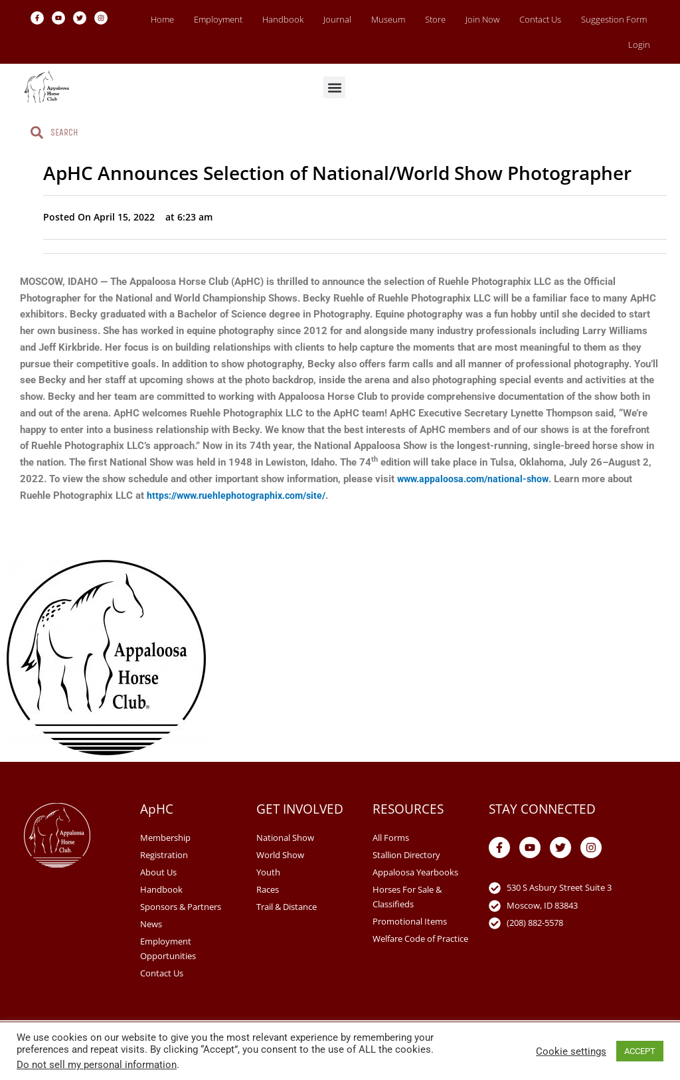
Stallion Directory (406, 855)
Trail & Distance (286, 907)
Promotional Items (410, 921)
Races (267, 889)
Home (162, 19)
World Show (280, 855)
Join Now (482, 19)
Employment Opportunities (168, 948)
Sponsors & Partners (180, 907)
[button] (334, 87)
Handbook (282, 19)
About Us (158, 872)
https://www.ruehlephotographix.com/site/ (241, 495)
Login (639, 44)
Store (435, 19)
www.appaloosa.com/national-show (475, 479)
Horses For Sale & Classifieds (407, 896)
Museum (388, 19)
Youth (268, 872)
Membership (165, 838)
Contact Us (540, 19)
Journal (337, 19)
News (151, 924)
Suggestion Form (614, 19)
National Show (285, 838)
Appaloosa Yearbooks (415, 872)
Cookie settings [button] (571, 1051)
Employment (218, 19)
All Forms (391, 838)
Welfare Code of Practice (420, 939)
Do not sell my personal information (97, 1065)
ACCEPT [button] (639, 1051)
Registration (164, 855)
